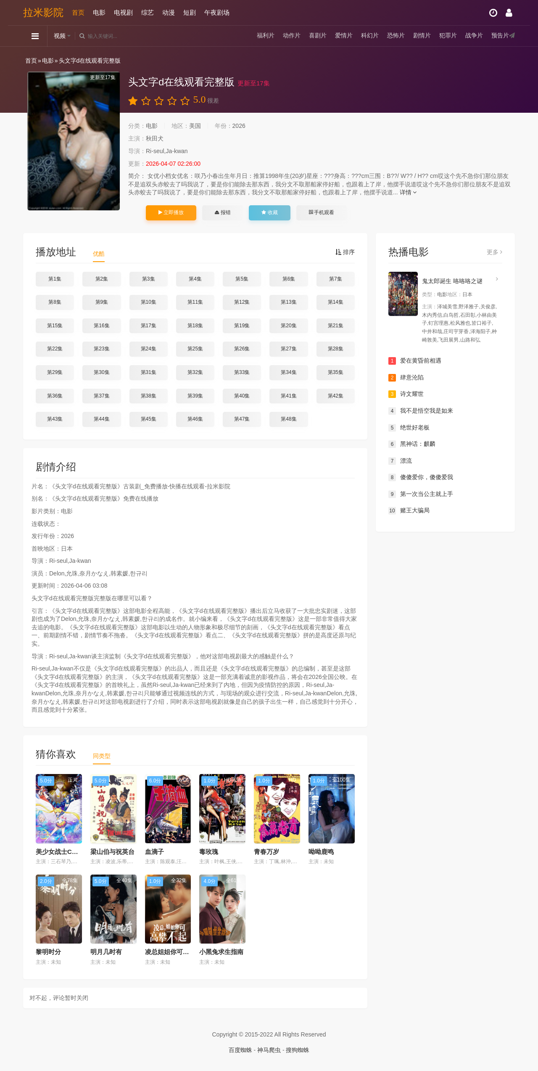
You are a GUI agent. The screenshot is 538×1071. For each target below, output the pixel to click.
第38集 (148, 396)
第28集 (335, 349)
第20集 (288, 326)
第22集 (55, 349)
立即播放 (171, 212)
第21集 (335, 326)
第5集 (241, 279)
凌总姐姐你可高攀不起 (176, 951)
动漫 (168, 12)
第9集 (101, 302)
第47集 (242, 419)
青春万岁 (266, 851)
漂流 (400, 461)
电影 (99, 12)
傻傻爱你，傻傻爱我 (420, 477)
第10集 (148, 302)
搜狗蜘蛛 (297, 1050)
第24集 (148, 349)
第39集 (195, 396)
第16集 (101, 326)
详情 (408, 192)
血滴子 (154, 851)
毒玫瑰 (208, 851)
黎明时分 (48, 951)
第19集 (242, 326)
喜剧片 (318, 35)
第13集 (288, 302)
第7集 (335, 279)
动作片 (292, 35)
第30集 (101, 372)
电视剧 (123, 12)
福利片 (265, 35)
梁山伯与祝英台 (112, 851)
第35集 (335, 372)
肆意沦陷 (406, 378)
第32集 (195, 372)
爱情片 (344, 35)
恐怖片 (396, 35)
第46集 (195, 419)
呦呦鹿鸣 (321, 851)
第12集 (242, 302)
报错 (222, 212)
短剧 (189, 12)
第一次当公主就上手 (420, 494)
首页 (78, 12)
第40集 (242, 396)
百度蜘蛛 (240, 1050)
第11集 (195, 302)
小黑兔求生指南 (221, 951)
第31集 (148, 372)
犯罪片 (448, 35)
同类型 (102, 756)
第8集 (54, 302)
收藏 (269, 212)
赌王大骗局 (409, 510)
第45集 (148, 419)
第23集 (101, 349)
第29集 (55, 372)
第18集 (195, 326)
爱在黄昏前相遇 (414, 361)
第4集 (195, 279)
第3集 (148, 279)
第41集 (288, 396)
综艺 (147, 12)
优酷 (99, 253)
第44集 (101, 419)
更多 (494, 252)
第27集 (288, 349)
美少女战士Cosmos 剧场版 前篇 (81, 851)
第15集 (55, 326)
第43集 (55, 419)
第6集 (288, 279)
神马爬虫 (269, 1050)
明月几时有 (106, 951)
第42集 (335, 396)
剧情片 (422, 35)
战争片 (474, 35)
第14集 (335, 302)
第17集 (148, 326)
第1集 (54, 279)
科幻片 (370, 35)
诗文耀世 (406, 394)
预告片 (500, 35)
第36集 (55, 396)
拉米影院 (43, 12)
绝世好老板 (409, 428)
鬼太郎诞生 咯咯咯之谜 (452, 281)
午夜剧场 (216, 12)
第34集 (288, 372)
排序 (345, 252)
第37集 (101, 396)
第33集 (242, 372)
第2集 (101, 279)
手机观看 (321, 212)
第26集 (242, 349)
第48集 (288, 419)
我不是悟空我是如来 (420, 411)
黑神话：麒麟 (411, 444)
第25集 (195, 349)
